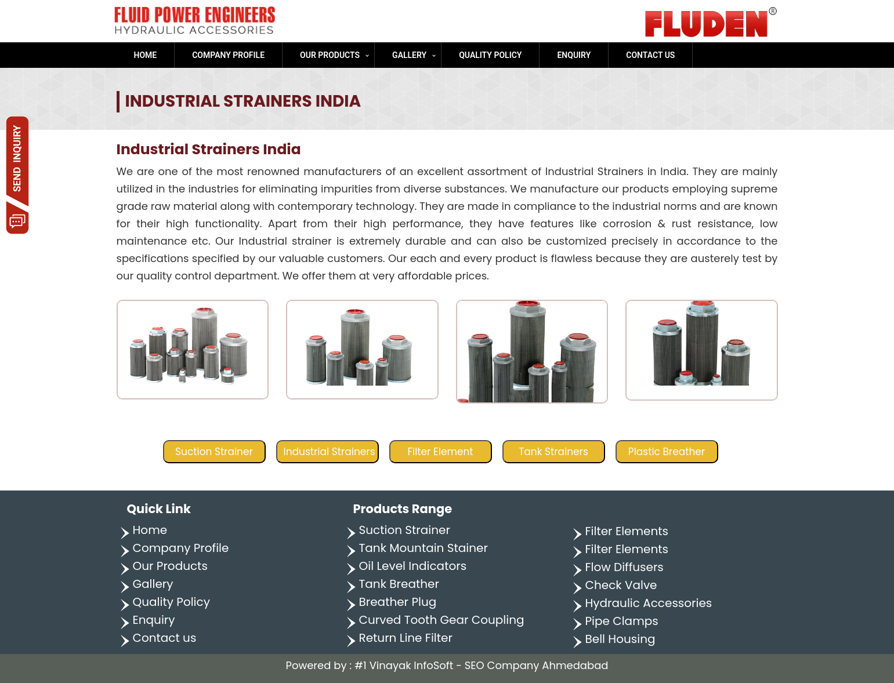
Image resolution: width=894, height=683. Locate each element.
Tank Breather (399, 584)
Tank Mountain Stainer (423, 548)
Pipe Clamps (621, 621)
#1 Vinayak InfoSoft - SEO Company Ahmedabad (481, 665)
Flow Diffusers (624, 567)
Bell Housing (620, 639)
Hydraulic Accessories (648, 603)
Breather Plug (398, 602)
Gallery (409, 55)
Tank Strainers (553, 452)
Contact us (650, 55)
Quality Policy (490, 55)
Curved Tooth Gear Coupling (441, 620)
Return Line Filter (406, 638)
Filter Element (440, 452)
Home (145, 55)
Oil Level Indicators (413, 566)
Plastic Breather (666, 452)
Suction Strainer (214, 452)
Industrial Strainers (329, 452)
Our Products (330, 55)
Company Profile (228, 55)
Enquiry (574, 55)
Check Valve (621, 585)
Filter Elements (627, 531)
